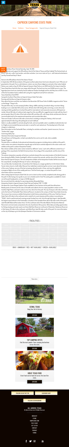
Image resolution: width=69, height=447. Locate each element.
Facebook (26, 441)
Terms (34, 433)
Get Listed (34, 426)
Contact (34, 428)
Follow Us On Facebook (34, 401)
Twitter (30, 441)
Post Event (34, 423)
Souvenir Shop (46, 393)
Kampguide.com (34, 421)
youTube (42, 441)
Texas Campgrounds (32, 28)
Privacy (34, 430)
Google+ (38, 441)
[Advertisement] (34, 263)
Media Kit (34, 416)
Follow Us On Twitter (22, 393)
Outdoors (21, 28)
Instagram (34, 441)
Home (14, 28)
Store (34, 418)
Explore (34, 315)
